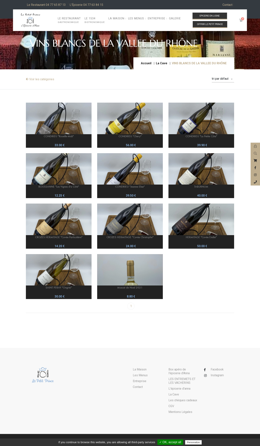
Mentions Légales (180, 412)
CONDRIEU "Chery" (130, 136)
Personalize (193, 442)
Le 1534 (95, 20)
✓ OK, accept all (170, 442)
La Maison (140, 369)
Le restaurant (69, 20)
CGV (171, 406)
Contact (228, 5)
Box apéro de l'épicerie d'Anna (179, 371)
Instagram (217, 375)
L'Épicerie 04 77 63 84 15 (86, 5)
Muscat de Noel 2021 (130, 287)
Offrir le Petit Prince (210, 24)
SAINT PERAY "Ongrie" (59, 287)
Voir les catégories (40, 79)
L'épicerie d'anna (179, 388)
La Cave (161, 63)
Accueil (146, 63)
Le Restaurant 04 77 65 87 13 (46, 5)
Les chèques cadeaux (182, 400)
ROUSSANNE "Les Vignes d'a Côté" (58, 186)
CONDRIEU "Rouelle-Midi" (59, 136)
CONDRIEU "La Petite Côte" (201, 136)
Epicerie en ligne (210, 15)
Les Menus (140, 375)
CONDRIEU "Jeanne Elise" (130, 186)
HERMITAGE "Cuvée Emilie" (201, 237)
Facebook (217, 369)
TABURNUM (201, 186)
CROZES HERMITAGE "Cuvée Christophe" (130, 237)
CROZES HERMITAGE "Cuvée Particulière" (58, 237)
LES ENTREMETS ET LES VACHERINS (181, 381)
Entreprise (139, 381)
